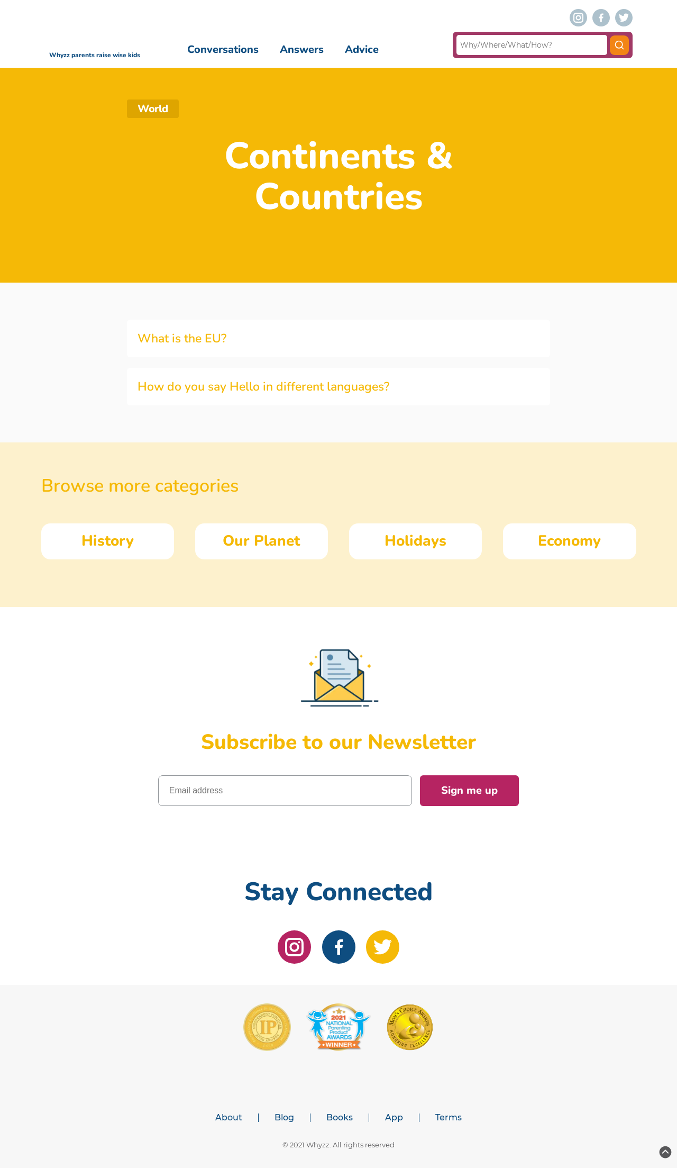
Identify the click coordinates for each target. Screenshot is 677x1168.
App (394, 1117)
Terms (448, 1117)
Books (339, 1117)
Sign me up (469, 790)
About (228, 1117)
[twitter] (624, 17)
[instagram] (578, 17)
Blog (284, 1117)
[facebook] (601, 17)
